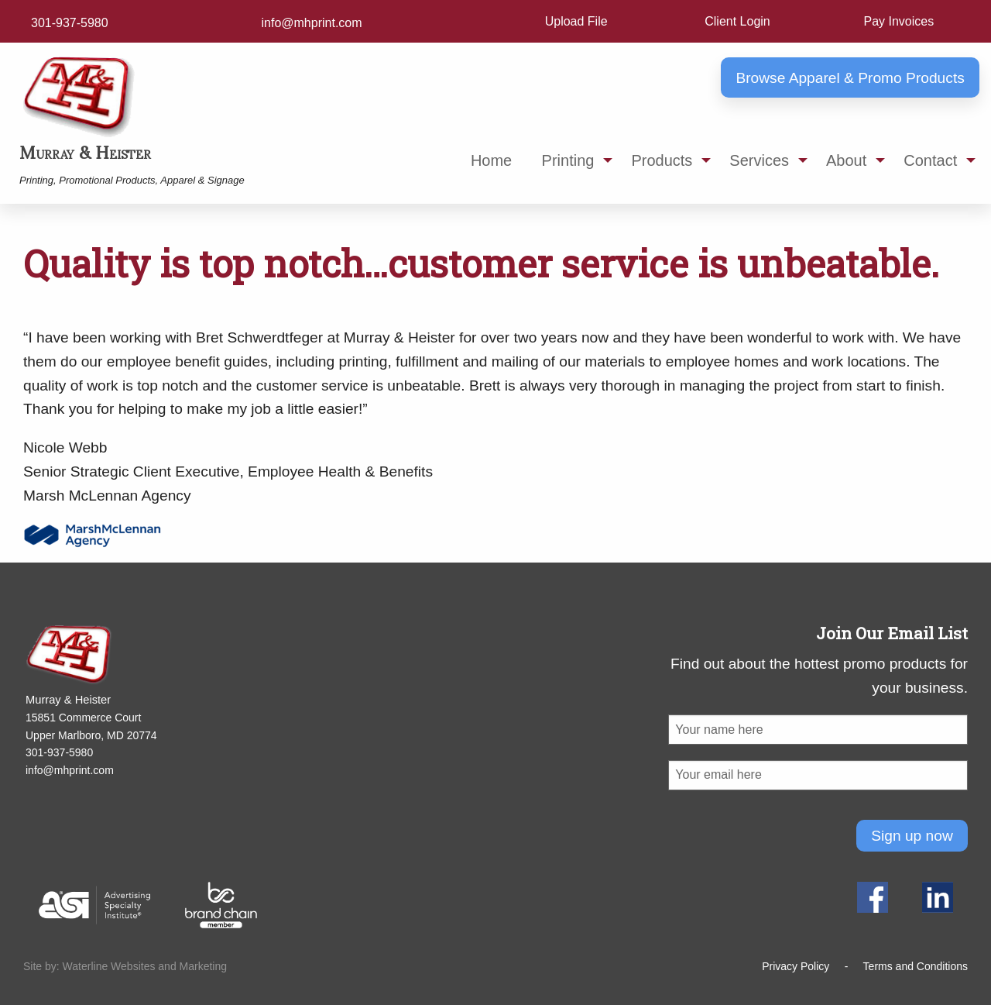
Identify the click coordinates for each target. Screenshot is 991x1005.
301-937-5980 (69, 22)
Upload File (576, 21)
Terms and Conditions (915, 966)
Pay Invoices (898, 21)
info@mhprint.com (312, 22)
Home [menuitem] (491, 160)
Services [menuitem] (759, 160)
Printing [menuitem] (568, 160)
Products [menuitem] (661, 160)
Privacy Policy (795, 966)
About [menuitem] (846, 160)
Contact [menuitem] (930, 160)
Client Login (737, 21)
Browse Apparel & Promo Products (850, 78)
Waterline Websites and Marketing (145, 966)
